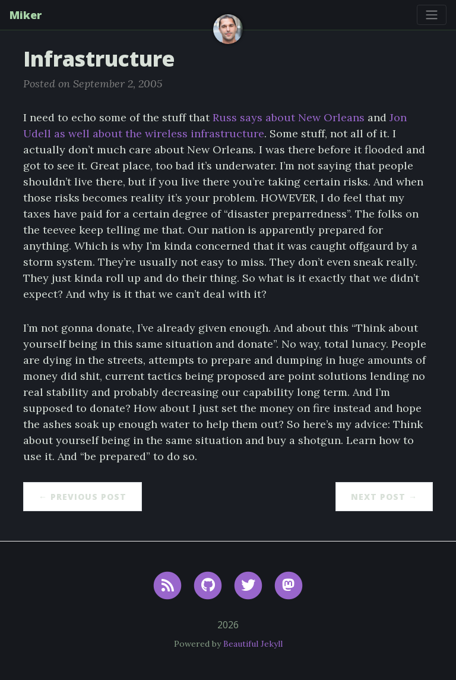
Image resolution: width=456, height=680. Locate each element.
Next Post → (384, 496)
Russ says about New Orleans (289, 117)
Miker (26, 15)
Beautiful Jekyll (253, 643)
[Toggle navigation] (431, 15)
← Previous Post (82, 496)
